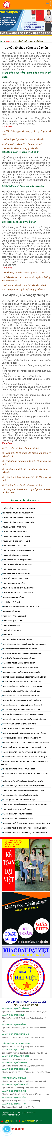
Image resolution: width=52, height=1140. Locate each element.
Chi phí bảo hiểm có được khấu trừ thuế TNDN (21, 691)
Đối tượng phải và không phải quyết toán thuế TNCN (23, 733)
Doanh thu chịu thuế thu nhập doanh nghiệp (20, 672)
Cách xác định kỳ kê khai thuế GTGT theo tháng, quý (24, 757)
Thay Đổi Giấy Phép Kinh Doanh (14, 578)
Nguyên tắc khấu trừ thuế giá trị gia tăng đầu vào (23, 747)
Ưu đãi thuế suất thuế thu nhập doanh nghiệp (21, 653)
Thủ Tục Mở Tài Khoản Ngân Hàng (16, 574)
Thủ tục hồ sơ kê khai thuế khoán (16, 809)
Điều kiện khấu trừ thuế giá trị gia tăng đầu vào (22, 781)
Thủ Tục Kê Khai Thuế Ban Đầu (14, 569)
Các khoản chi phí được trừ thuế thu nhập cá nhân (23, 719)
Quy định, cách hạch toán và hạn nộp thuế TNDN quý (24, 644)
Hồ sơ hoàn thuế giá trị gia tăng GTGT (18, 769)
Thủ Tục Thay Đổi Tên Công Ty (14, 583)
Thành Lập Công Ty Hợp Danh (14, 531)
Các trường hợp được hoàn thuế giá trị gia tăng (22, 786)
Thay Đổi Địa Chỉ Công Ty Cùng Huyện (17, 588)
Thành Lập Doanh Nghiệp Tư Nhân (15, 536)
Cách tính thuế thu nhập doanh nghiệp (18, 663)
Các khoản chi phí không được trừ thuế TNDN (21, 700)
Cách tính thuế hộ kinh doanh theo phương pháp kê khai (26, 823)
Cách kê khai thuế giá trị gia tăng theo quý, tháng (23, 752)
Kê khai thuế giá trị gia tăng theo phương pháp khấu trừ (26, 742)
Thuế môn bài (7, 635)
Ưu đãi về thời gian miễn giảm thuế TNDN (18, 658)
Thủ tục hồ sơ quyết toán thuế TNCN (17, 728)
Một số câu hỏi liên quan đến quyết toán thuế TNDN (23, 677)
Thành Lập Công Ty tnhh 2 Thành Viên (17, 522)
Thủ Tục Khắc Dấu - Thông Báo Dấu (16, 564)
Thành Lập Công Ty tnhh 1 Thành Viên (17, 517)
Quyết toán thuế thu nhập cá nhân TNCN (18, 724)
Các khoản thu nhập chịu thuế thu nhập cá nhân (22, 714)
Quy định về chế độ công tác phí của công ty (21, 738)
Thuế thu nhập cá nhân (11, 621)
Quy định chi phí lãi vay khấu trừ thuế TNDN (20, 696)
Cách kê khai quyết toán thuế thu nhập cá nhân (22, 705)
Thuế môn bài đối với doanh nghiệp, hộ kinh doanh (22, 790)
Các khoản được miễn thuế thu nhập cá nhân (20, 710)
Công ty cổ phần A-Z (10, 602)
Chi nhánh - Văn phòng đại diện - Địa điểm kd (20, 607)
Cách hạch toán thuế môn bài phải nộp (18, 800)
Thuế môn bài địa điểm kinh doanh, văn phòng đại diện (24, 804)
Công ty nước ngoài (10, 611)
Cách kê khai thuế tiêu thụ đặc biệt (16, 814)
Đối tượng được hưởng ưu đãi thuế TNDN (19, 649)
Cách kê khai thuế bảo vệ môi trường (17, 818)
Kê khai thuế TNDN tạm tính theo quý (17, 639)
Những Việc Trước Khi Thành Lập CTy (17, 513)
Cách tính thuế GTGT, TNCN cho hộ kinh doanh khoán (24, 832)
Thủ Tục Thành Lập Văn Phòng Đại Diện (17, 550)
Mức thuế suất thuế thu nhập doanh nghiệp (20, 667)
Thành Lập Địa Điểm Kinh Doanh (14, 555)
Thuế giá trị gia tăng (11, 630)
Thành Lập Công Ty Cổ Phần (13, 527)
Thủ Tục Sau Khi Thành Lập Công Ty (16, 560)
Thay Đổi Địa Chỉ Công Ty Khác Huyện (17, 592)
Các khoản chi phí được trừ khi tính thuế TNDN (21, 682)
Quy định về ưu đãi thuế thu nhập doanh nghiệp (21, 686)
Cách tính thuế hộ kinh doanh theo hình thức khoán (24, 828)
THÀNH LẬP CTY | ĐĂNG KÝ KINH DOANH (17, 508)
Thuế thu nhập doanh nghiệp (14, 616)
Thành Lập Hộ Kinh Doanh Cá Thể (15, 541)
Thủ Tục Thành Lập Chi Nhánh (14, 546)
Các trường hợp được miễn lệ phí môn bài (19, 795)
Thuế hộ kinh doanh (10, 625)
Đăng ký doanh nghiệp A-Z (13, 597)
